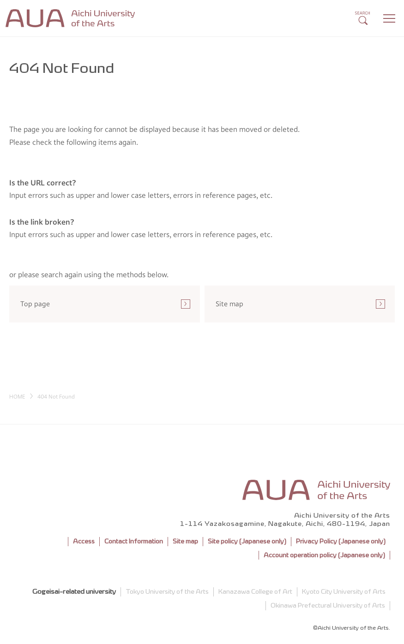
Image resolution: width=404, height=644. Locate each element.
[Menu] (389, 18)
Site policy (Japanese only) (247, 541)
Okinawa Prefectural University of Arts (328, 605)
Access (84, 541)
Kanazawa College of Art (255, 591)
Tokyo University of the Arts (167, 591)
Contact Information (133, 541)
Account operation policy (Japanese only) (324, 555)
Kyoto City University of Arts (344, 591)
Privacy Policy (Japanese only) (341, 541)
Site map (185, 541)
